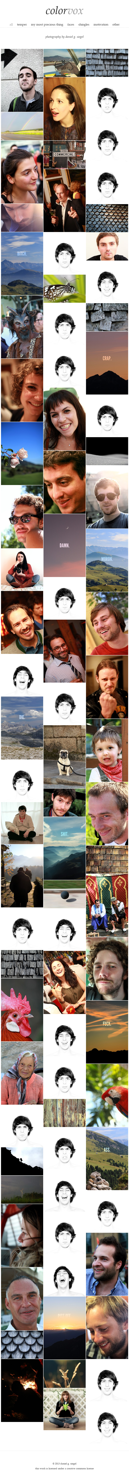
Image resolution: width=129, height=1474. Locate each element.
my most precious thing (47, 24)
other (116, 24)
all (11, 24)
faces (70, 24)
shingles (83, 24)
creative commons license (80, 1468)
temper (22, 24)
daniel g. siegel (68, 1463)
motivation (101, 24)
